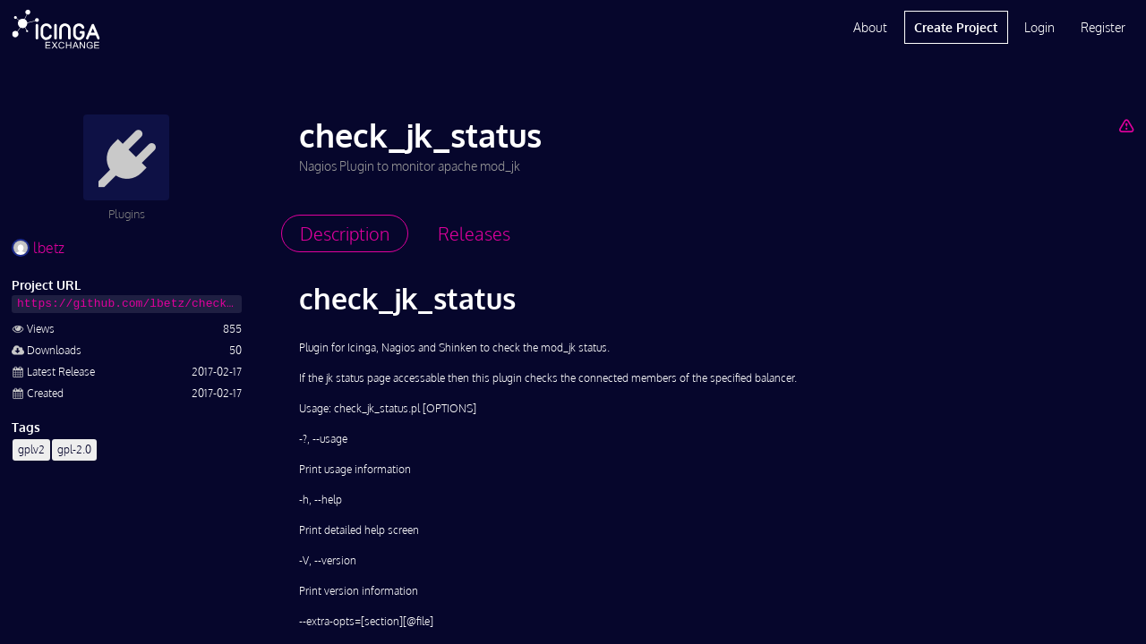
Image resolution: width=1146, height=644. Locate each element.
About (870, 27)
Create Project (955, 27)
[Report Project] (1125, 125)
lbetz (38, 248)
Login (1039, 27)
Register (1103, 27)
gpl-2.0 (74, 449)
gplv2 (31, 449)
